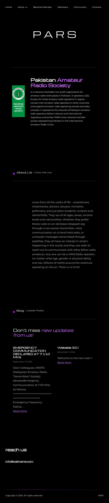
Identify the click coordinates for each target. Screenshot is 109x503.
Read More (20, 411)
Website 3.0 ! (68, 347)
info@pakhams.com (19, 461)
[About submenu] (26, 7)
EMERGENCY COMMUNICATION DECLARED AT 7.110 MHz (31, 352)
